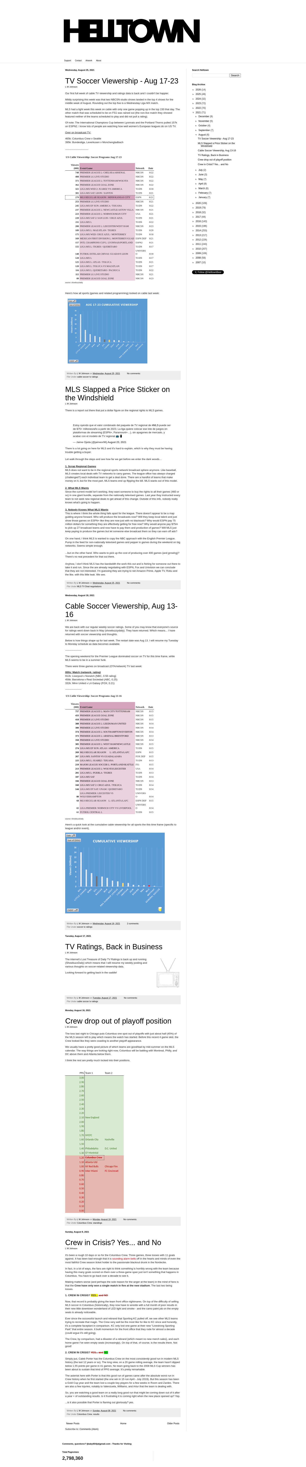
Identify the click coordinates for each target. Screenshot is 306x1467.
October (202, 125)
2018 (199, 212)
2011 (199, 244)
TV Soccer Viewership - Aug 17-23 (121, 81)
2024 (199, 99)
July (200, 170)
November (204, 121)
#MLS (155, 425)
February (203, 192)
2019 (199, 207)
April (201, 183)
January (202, 197)
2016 (199, 221)
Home (123, 1423)
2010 (199, 248)
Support (67, 60)
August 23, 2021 (117, 442)
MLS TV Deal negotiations (89, 586)
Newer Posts (72, 1423)
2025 (199, 94)
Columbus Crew (84, 1223)
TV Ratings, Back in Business (113, 947)
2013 (199, 235)
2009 (199, 253)
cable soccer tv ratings (87, 377)
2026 (199, 89)
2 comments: (133, 923)
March (202, 188)
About (98, 60)
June (201, 174)
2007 (199, 262)
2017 (199, 216)
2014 (199, 230)
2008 (199, 257)
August (202, 134)
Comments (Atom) (88, 1429)
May (201, 179)
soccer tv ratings (85, 927)
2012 (199, 239)
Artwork (89, 60)
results (96, 1414)
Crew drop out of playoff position (118, 1021)
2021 (199, 112)
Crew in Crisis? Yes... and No (113, 1242)
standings (97, 1223)
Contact (78, 60)
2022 (199, 108)
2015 (199, 226)
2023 (199, 103)
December (204, 116)
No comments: (134, 373)
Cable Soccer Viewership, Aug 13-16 (217, 150)
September (204, 130)
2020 (199, 203)
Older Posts (173, 1423)
